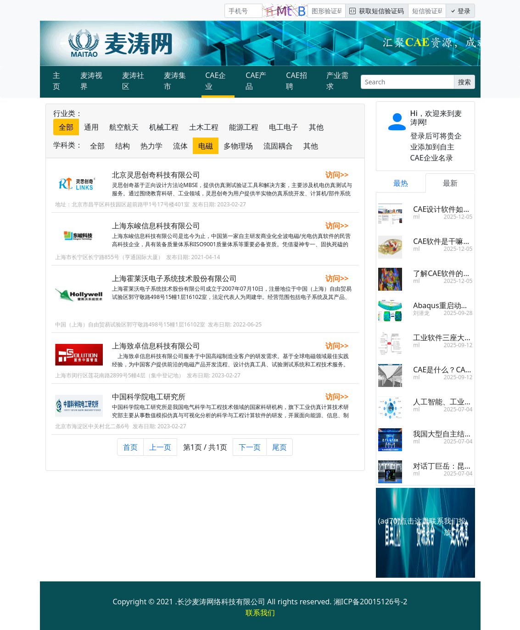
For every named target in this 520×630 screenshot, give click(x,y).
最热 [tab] (400, 183)
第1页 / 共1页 (205, 447)
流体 (180, 146)
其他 (316, 127)
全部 (66, 127)
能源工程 (243, 127)
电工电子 (283, 127)
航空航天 (124, 127)
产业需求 (337, 80)
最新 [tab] (450, 183)
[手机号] (243, 11)
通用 (91, 127)
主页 (56, 80)
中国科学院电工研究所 (148, 401)
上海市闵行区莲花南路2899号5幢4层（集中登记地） (119, 379)
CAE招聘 (296, 80)
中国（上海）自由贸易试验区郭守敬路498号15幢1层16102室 (130, 324)
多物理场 (238, 146)
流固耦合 (278, 146)
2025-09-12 (458, 345)
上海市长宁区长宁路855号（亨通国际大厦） (109, 257)
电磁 (205, 146)
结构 (122, 146)
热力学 (151, 146)
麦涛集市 (175, 80)
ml (416, 217)
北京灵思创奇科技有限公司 (156, 175)
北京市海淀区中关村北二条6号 (92, 430)
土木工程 (203, 127)
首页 (130, 447)
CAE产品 (256, 80)
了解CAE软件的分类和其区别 (460, 273)
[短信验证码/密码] (427, 11)
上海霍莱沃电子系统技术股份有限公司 (174, 278)
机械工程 (164, 127)
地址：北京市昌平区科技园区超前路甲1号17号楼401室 (122, 204)
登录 (460, 11)
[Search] (407, 82)
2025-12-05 (458, 217)
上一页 (160, 447)
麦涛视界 (91, 80)
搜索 (464, 81)
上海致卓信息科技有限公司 (156, 350)
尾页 (279, 447)
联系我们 (260, 613)
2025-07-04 (458, 409)
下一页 (250, 447)
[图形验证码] (327, 11)
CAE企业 (215, 80)
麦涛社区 (133, 80)
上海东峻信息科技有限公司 (156, 226)
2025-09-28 (458, 313)
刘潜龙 (421, 313)
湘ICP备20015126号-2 (371, 602)
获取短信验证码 (376, 11)
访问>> (336, 175)
